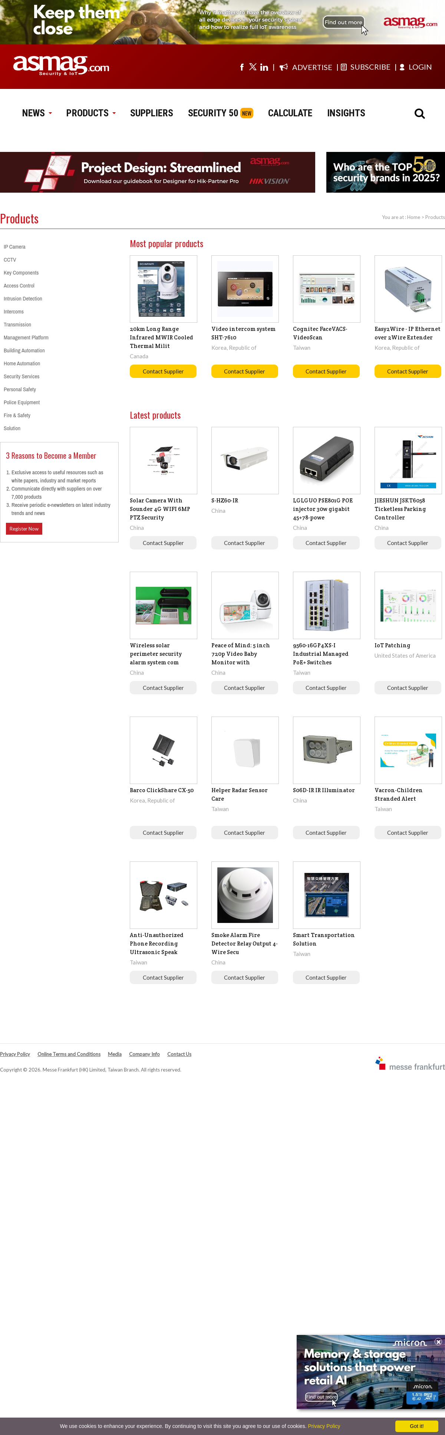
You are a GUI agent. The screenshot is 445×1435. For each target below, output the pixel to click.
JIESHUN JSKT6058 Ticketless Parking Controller (400, 509)
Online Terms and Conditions (68, 1054)
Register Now (24, 529)
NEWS (37, 113)
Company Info (144, 1054)
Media (115, 1054)
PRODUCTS (90, 113)
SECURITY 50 (213, 113)
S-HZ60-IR (224, 500)
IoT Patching (393, 645)
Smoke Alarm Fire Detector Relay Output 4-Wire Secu (244, 943)
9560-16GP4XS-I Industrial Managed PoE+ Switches (321, 654)
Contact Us (179, 1054)
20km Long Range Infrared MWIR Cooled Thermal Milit (161, 337)
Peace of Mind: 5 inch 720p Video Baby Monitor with (240, 654)
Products (435, 217)
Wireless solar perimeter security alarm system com (156, 654)
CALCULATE (290, 113)
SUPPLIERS (151, 113)
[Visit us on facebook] (242, 66)
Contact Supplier (163, 371)
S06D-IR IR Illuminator (324, 790)
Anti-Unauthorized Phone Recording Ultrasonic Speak (157, 943)
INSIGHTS (346, 113)
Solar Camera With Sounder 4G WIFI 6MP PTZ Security (160, 509)
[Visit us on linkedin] (264, 66)
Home (413, 217)
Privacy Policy (15, 1054)
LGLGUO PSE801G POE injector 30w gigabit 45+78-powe (323, 509)
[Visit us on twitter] (253, 67)
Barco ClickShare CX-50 (162, 790)
